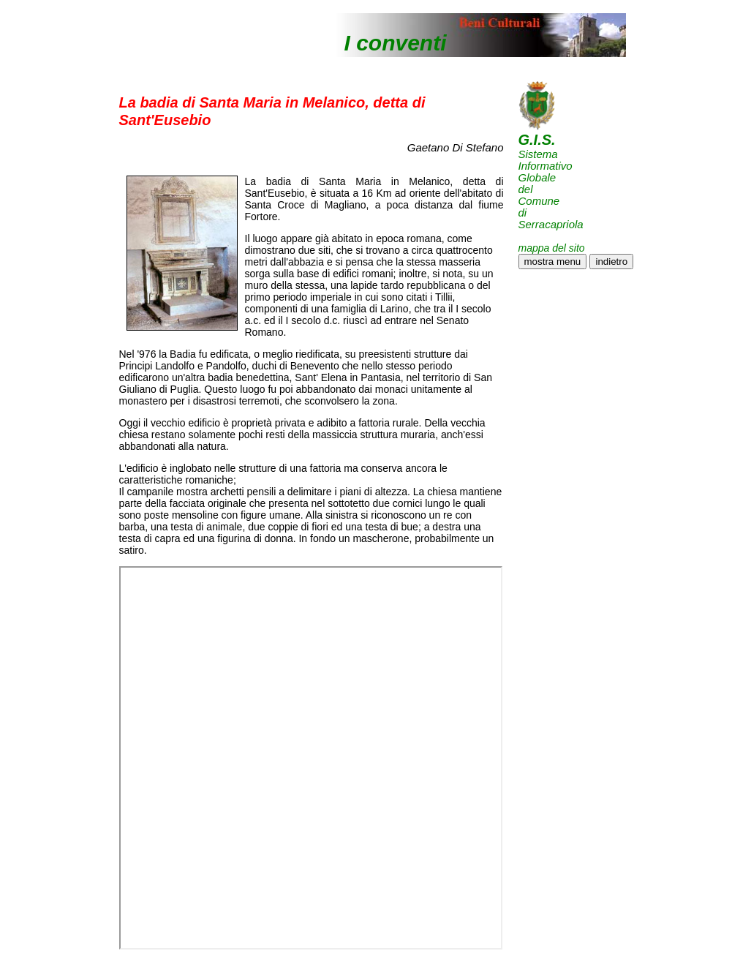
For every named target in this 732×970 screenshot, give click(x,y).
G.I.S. (537, 140)
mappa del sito (551, 248)
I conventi (395, 43)
